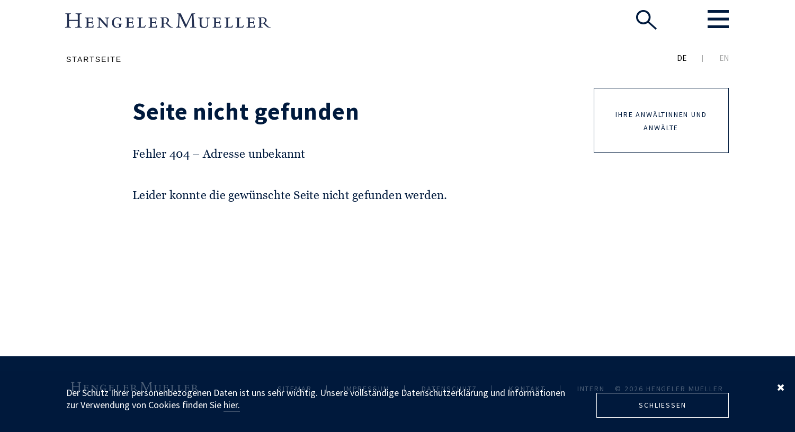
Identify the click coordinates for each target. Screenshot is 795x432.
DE (681, 58)
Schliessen (662, 405)
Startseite (94, 59)
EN (724, 58)
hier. (232, 405)
